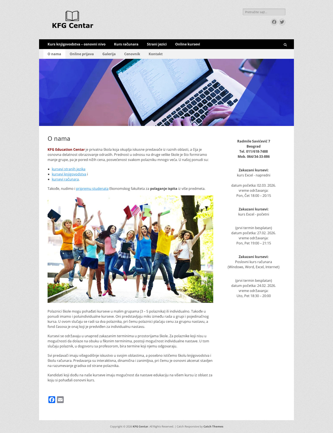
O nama (54, 54)
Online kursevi (187, 44)
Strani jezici (157, 44)
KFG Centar (140, 426)
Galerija (109, 54)
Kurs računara (126, 44)
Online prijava (82, 54)
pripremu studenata (92, 188)
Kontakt (156, 54)
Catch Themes (213, 426)
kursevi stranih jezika (68, 169)
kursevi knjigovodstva (69, 174)
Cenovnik (132, 54)
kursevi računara (65, 179)
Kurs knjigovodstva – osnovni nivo (77, 44)
